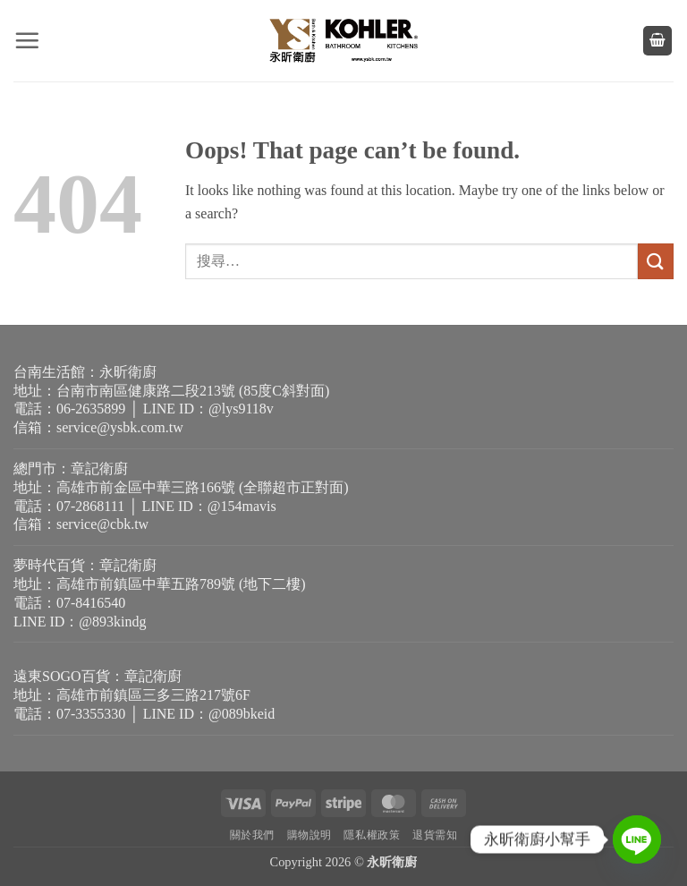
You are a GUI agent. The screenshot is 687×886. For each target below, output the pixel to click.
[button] (26, 40)
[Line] (637, 839)
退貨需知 (434, 835)
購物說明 (309, 835)
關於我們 (252, 835)
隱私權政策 (372, 835)
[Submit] (656, 260)
